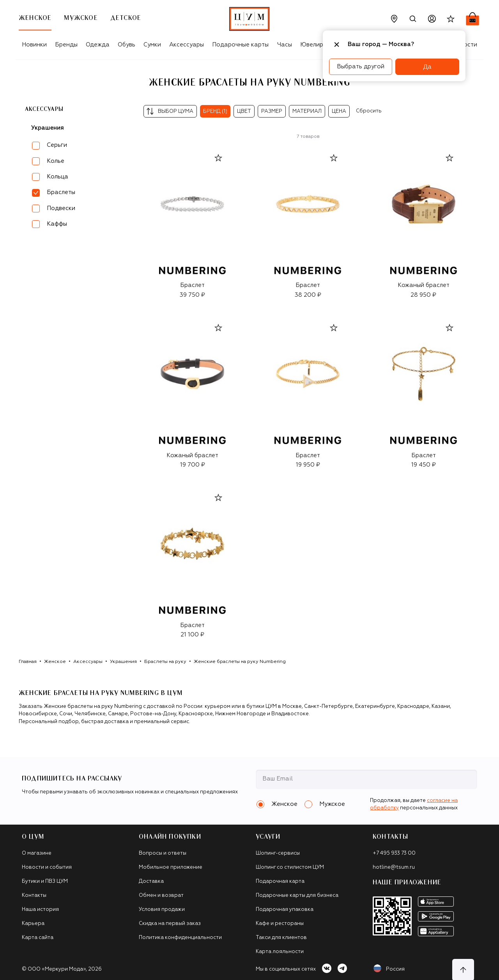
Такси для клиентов (281, 937)
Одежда (98, 45)
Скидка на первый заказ (170, 923)
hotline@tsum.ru (394, 867)
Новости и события (47, 867)
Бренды (66, 45)
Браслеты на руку (165, 661)
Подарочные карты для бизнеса (297, 895)
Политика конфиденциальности (180, 937)
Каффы (57, 224)
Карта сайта (37, 937)
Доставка (151, 881)
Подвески (61, 208)
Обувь (126, 45)
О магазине (36, 853)
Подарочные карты (240, 45)
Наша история (40, 909)
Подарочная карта (280, 881)
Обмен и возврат (161, 895)
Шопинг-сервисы (278, 853)
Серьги (57, 145)
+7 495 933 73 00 (394, 853)
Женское (55, 661)
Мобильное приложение (170, 867)
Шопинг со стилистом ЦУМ (290, 867)
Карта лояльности (280, 951)
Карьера (33, 923)
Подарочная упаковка (284, 909)
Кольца (57, 177)
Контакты (34, 895)
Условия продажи (162, 909)
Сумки (152, 45)
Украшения (47, 128)
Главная (28, 661)
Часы (284, 45)
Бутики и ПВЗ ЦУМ (45, 881)
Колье (55, 161)
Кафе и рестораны (280, 923)
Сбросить (369, 111)
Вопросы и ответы (162, 853)
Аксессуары (186, 45)
